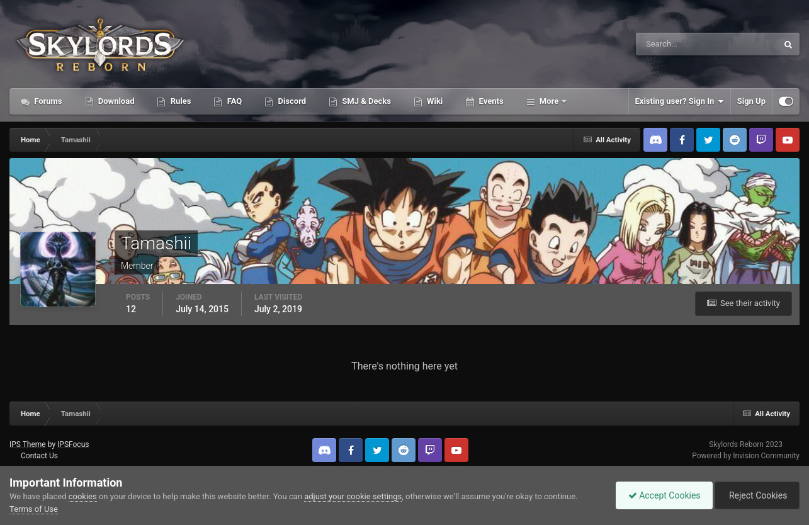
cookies (83, 496)
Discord (291, 101)
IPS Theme (27, 444)
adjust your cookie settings (353, 496)
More (549, 101)
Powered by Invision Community (746, 455)
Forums (47, 101)
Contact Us (39, 455)
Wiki (434, 101)
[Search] (668, 44)
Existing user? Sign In (679, 101)
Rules (179, 101)
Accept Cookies (661, 495)
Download (115, 101)
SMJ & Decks (365, 101)
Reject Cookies (756, 495)
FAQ (233, 101)
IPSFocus (73, 444)
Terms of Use (33, 509)
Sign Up (751, 101)
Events (490, 101)
